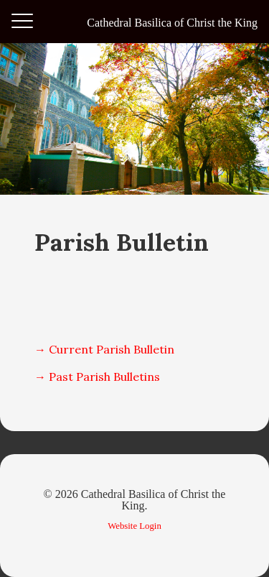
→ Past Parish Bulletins (97, 376)
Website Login (134, 526)
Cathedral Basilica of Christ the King (172, 23)
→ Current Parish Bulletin (104, 349)
